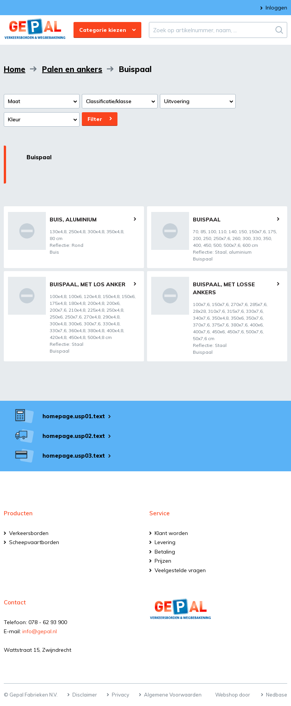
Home (14, 69)
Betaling (165, 551)
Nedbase (276, 695)
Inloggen (276, 7)
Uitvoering (176, 101)
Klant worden (171, 533)
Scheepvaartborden (34, 542)
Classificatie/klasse (108, 101)
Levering (165, 542)
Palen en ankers (72, 69)
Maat (14, 101)
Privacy (120, 695)
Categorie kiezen (102, 30)
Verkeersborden (28, 533)
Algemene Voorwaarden (173, 695)
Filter (95, 119)
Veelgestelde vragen (180, 570)
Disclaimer (84, 695)
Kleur (14, 119)
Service (159, 513)
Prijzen (163, 560)
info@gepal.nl (39, 631)
